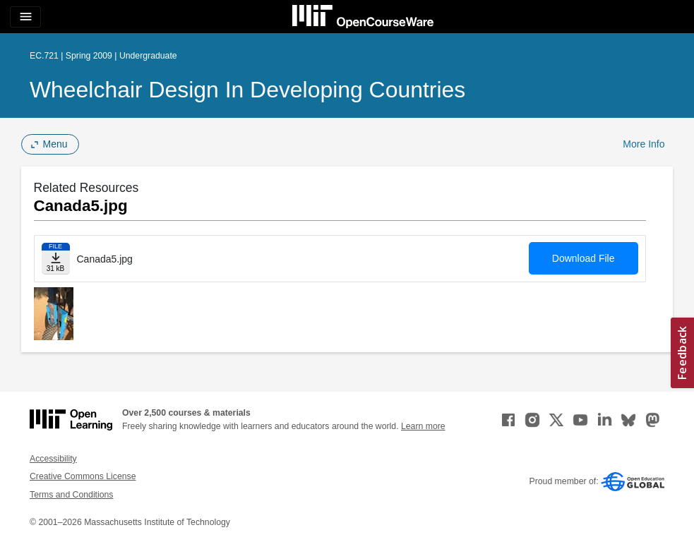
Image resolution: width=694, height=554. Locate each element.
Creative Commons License (83, 476)
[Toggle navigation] (25, 17)
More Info (643, 144)
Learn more (423, 426)
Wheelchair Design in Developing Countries (247, 89)
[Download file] (56, 259)
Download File (583, 258)
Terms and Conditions (71, 495)
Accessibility (53, 459)
